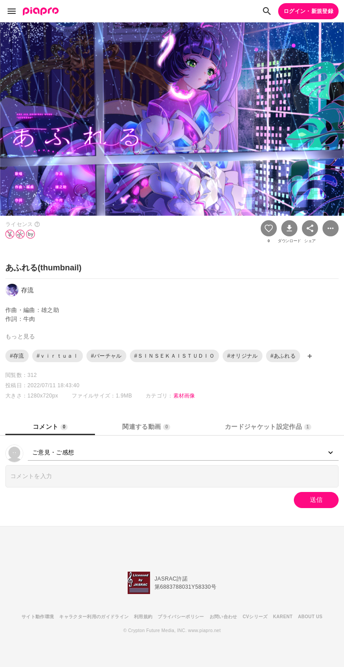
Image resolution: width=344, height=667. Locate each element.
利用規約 (143, 616)
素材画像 (184, 396)
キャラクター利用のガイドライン (94, 616)
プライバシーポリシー (181, 616)
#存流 (17, 356)
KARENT (283, 616)
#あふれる (283, 356)
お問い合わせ (223, 616)
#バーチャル (106, 356)
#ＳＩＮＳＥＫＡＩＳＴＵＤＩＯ (174, 356)
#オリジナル (242, 356)
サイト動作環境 (38, 616)
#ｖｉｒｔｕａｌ (57, 356)
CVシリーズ (255, 616)
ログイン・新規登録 (308, 11)
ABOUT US (310, 616)
